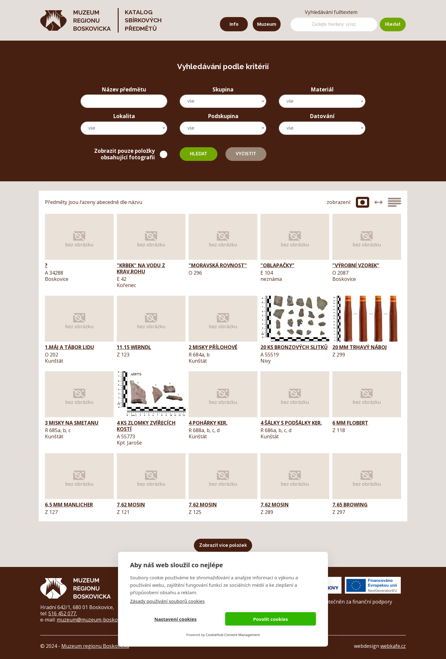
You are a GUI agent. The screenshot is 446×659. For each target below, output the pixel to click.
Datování (322, 116)
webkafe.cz (393, 646)
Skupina (223, 89)
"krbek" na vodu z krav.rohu (141, 268)
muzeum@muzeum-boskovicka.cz (96, 619)
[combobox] (223, 101)
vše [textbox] (190, 101)
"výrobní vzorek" (355, 265)
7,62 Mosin (131, 504)
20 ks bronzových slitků (294, 347)
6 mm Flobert (350, 422)
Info (234, 24)
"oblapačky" (277, 265)
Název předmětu (124, 89)
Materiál (322, 89)
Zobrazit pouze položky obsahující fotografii (124, 154)
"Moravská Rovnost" (218, 265)
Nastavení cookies (175, 619)
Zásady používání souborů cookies (167, 601)
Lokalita (124, 116)
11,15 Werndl (134, 347)
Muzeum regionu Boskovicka (95, 646)
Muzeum (266, 24)
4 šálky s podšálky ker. (291, 422)
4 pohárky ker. (208, 422)
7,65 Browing (350, 504)
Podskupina (223, 116)
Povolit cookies (270, 619)
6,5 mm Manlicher (69, 504)
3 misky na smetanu (71, 422)
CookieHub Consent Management (233, 634)
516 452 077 (62, 613)
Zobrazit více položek (223, 545)
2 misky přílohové (213, 347)
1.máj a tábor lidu (69, 347)
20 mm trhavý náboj (359, 347)
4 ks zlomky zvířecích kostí (146, 425)
